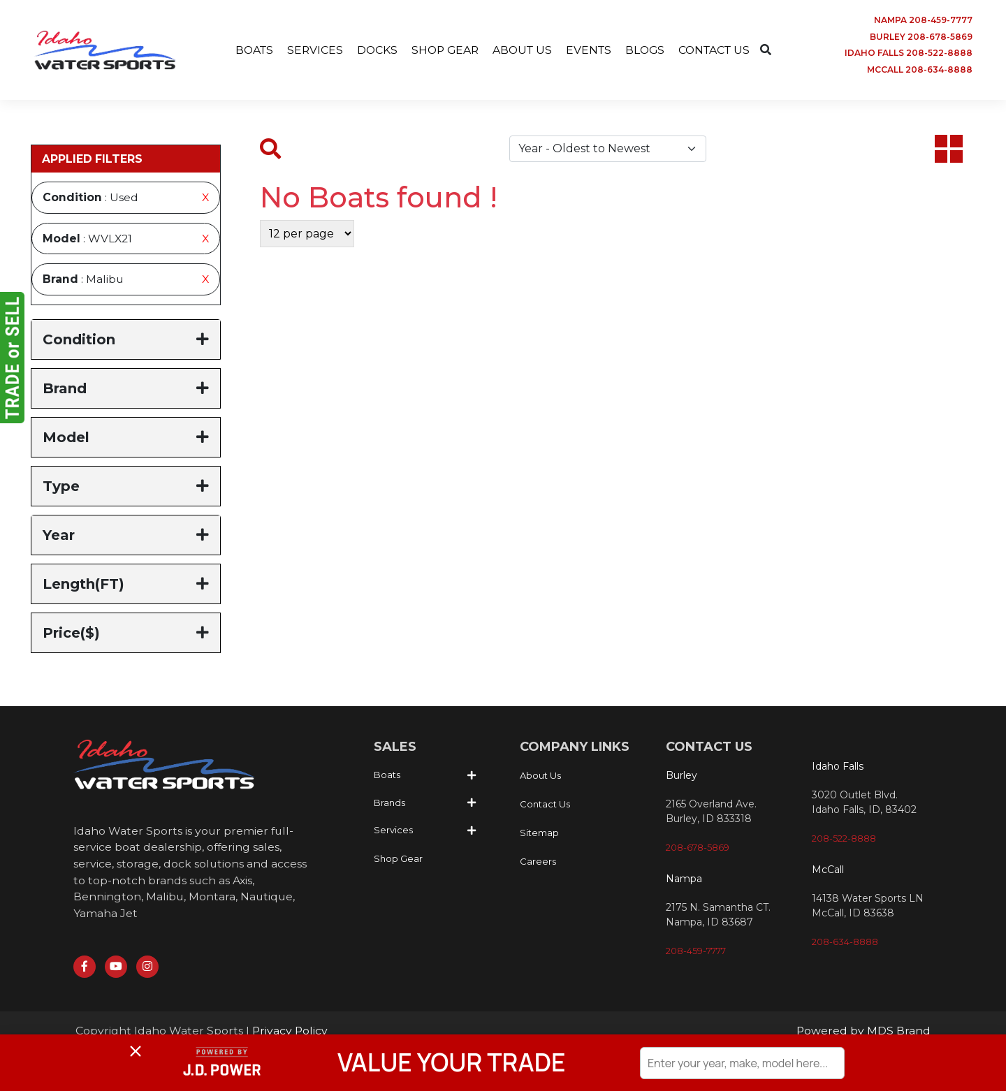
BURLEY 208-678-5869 (921, 36)
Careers (538, 863)
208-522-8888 (844, 839)
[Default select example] (607, 150)
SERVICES (310, 50)
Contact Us (545, 806)
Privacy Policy (290, 1033)
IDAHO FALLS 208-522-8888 (908, 53)
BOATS (248, 50)
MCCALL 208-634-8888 (919, 70)
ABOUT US (522, 50)
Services (393, 831)
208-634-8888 (845, 943)
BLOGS (647, 50)
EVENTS (590, 50)
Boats (387, 776)
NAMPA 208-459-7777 (923, 20)
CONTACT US (719, 50)
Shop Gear (398, 859)
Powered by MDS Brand (863, 1033)
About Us (540, 777)
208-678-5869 (697, 849)
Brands (389, 804)
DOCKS (372, 50)
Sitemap (539, 834)
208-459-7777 (696, 952)
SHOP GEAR (442, 50)
